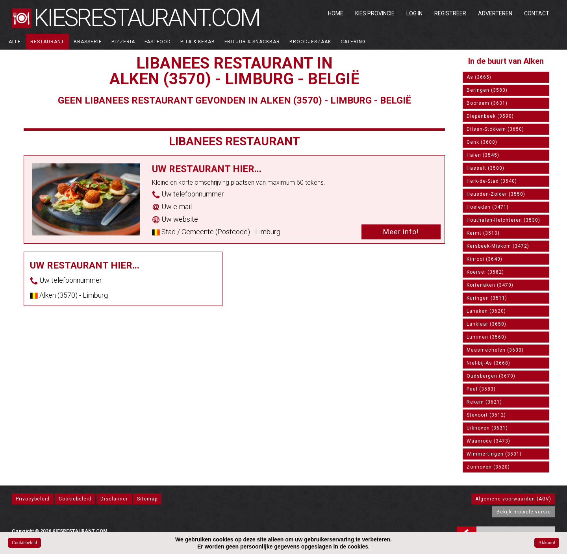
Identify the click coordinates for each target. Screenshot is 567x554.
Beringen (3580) (487, 90)
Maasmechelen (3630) (495, 350)
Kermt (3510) (483, 233)
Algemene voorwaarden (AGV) (513, 499)
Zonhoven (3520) (488, 467)
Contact (536, 13)
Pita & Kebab (197, 41)
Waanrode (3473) (488, 441)
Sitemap (147, 499)
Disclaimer (114, 499)
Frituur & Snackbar (252, 41)
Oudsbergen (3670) (491, 376)
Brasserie (88, 41)
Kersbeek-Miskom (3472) (498, 246)
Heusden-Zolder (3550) (496, 194)
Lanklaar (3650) (486, 324)
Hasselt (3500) (485, 168)
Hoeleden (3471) (488, 207)
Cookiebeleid (75, 499)
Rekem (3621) (484, 402)
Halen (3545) (483, 155)
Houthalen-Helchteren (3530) (503, 220)
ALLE (15, 41)
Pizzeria (123, 41)
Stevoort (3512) (486, 415)
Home (335, 13)
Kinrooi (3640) (484, 259)
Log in (414, 13)
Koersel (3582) (485, 272)
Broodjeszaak (310, 41)
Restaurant (47, 41)
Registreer (450, 13)
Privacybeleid (33, 499)
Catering (353, 41)
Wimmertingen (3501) (494, 454)
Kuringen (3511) (487, 298)
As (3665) (479, 77)
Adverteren (495, 13)
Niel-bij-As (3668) (488, 363)
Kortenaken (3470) (490, 285)
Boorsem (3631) (487, 103)
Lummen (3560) (486, 337)
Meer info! (401, 232)
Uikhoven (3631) (487, 428)
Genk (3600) (482, 142)
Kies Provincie (375, 13)
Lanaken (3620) (486, 311)
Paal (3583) (481, 389)
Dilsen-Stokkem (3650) (495, 129)
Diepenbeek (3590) (490, 116)
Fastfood (158, 41)
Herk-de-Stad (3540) (492, 181)
